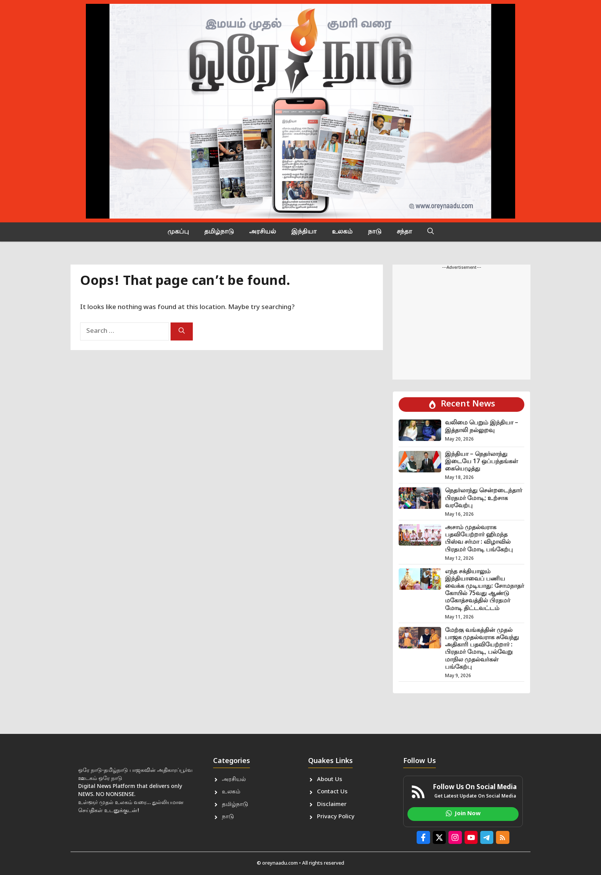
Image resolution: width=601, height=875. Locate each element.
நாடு (374, 232)
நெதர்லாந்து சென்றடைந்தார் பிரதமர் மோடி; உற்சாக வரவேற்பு (483, 498)
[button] (431, 232)
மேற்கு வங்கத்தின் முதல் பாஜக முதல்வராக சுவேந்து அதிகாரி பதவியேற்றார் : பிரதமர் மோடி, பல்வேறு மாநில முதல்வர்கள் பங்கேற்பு (482, 649)
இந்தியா (304, 232)
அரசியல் (262, 232)
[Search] (182, 331)
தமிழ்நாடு (219, 232)
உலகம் (342, 232)
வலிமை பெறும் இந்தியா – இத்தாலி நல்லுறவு (481, 426)
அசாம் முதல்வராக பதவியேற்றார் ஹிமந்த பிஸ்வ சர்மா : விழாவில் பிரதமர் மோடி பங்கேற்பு (479, 539)
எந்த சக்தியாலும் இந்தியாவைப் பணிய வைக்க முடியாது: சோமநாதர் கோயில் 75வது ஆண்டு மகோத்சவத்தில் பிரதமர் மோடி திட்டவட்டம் (484, 590)
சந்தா (404, 232)
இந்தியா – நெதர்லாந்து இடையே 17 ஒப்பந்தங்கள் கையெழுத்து (481, 462)
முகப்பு (178, 232)
